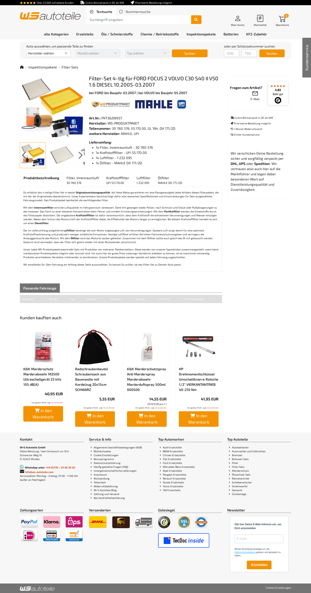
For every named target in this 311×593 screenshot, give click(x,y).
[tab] (101, 11)
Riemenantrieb (240, 478)
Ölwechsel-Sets (241, 474)
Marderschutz (240, 470)
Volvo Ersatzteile (173, 486)
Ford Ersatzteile (172, 462)
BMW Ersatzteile (173, 451)
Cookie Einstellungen (106, 455)
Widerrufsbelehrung (106, 486)
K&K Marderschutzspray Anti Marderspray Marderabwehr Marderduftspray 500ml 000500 (146, 379)
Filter (235, 462)
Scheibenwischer (242, 482)
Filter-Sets (70, 67)
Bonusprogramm (104, 458)
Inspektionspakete (42, 67)
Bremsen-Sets (240, 458)
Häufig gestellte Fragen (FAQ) (111, 466)
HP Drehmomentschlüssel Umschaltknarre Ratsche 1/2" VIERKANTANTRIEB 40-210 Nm (198, 379)
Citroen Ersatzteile (174, 455)
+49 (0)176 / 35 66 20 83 (60, 467)
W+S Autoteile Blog (105, 490)
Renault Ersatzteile (174, 478)
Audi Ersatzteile (172, 447)
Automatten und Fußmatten (249, 451)
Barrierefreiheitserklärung (109, 497)
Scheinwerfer (240, 486)
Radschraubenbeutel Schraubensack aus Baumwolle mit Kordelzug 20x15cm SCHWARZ (91, 379)
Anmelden (259, 565)
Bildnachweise (102, 451)
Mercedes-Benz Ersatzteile (179, 466)
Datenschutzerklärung (107, 462)
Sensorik (237, 490)
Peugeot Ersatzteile (174, 474)
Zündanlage (239, 493)
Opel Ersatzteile (172, 470)
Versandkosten (57, 403)
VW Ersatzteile (171, 490)
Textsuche (103, 11)
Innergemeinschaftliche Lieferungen (115, 470)
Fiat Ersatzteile (172, 458)
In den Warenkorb (43, 413)
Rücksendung (101, 478)
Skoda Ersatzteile (173, 482)
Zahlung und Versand (106, 493)
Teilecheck (100, 482)
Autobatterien (240, 447)
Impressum (100, 474)
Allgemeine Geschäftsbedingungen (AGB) (118, 447)
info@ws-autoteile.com (39, 471)
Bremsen (237, 455)
